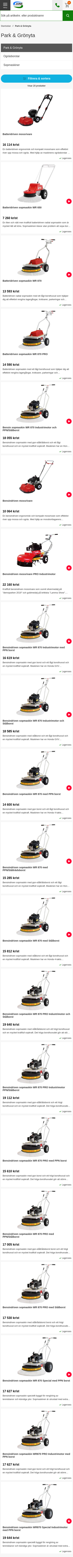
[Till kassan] (68, 5)
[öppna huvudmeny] (5, 5)
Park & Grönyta (23, 26)
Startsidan (6, 26)
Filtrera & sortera (36, 78)
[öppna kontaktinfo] (57, 5)
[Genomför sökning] (68, 15)
